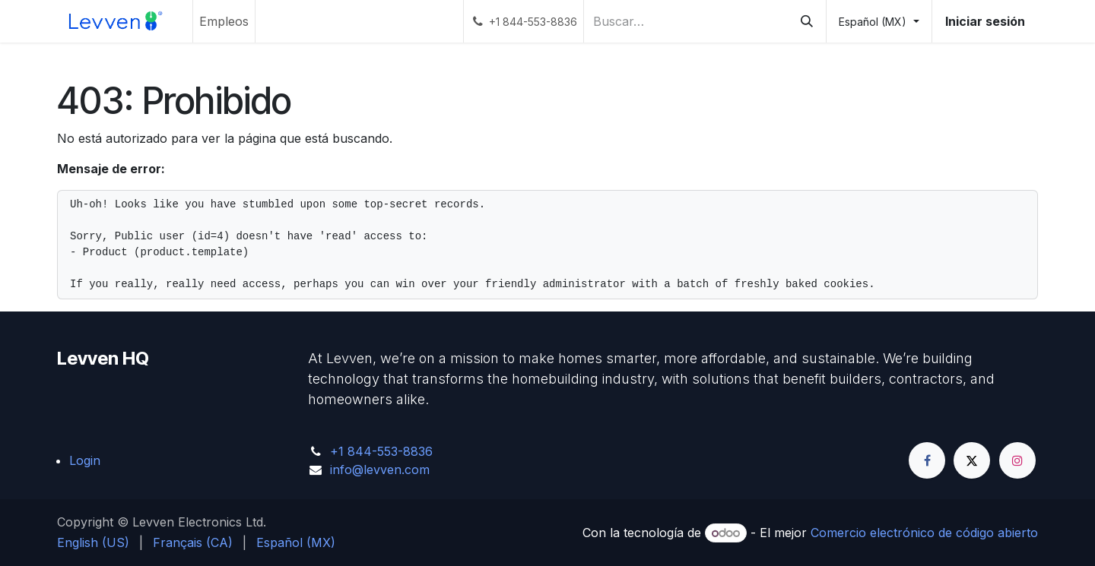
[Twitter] (972, 460)
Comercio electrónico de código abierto (924, 532)
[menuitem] (224, 21)
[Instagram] (1017, 460)
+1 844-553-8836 (381, 451)
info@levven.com (380, 469)
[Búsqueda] (807, 21)
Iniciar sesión (985, 21)
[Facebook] (927, 460)
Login (84, 460)
